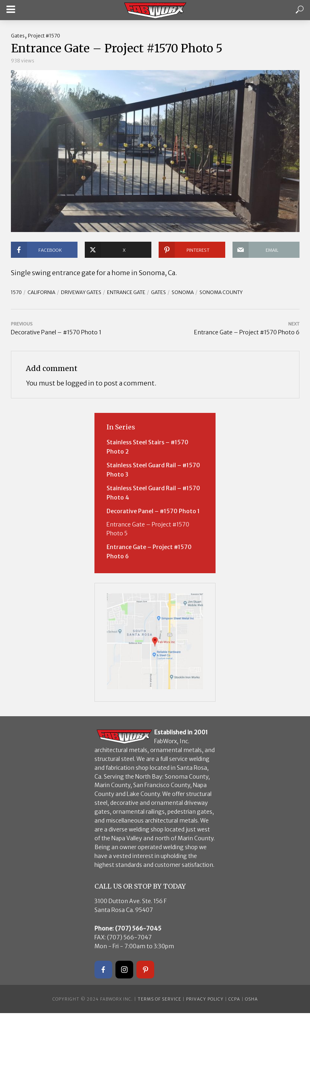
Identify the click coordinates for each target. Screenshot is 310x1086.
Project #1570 (44, 36)
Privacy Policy (205, 999)
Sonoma (183, 292)
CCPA (234, 999)
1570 (16, 292)
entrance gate (126, 292)
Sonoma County (221, 292)
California (41, 292)
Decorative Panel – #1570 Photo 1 (153, 511)
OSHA (251, 999)
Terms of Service (159, 999)
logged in (79, 383)
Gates (18, 36)
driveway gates (81, 292)
